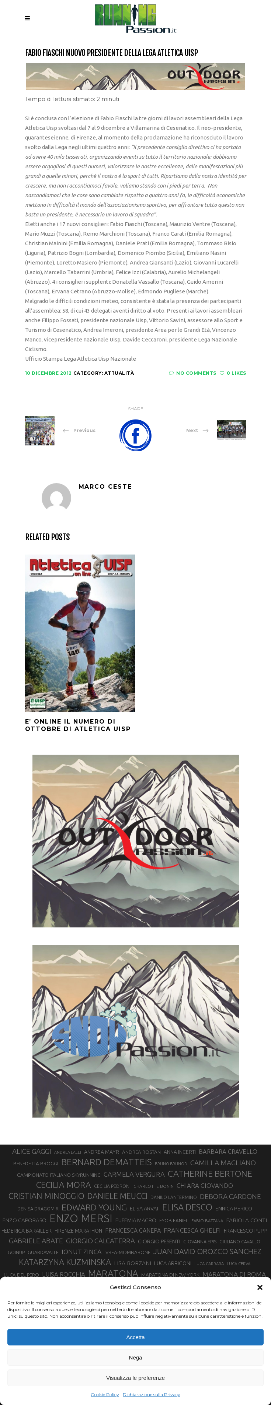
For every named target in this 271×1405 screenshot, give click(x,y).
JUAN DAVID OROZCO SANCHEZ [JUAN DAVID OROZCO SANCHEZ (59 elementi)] (207, 1251)
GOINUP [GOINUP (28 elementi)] (16, 1252)
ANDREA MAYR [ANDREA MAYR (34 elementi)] (101, 1152)
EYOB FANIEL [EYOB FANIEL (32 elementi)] (173, 1220)
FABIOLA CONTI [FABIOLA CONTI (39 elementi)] (246, 1220)
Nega (135, 1357)
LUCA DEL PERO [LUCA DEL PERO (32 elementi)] (21, 1275)
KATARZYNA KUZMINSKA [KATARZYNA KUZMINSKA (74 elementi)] (65, 1262)
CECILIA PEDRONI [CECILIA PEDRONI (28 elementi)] (112, 1186)
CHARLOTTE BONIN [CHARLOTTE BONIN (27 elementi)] (153, 1186)
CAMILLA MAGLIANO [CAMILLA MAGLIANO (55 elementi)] (223, 1163)
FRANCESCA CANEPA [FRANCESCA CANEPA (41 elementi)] (133, 1230)
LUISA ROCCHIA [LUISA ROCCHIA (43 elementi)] (63, 1274)
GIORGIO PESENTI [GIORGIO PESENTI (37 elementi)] (159, 1241)
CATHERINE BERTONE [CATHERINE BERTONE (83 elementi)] (210, 1173)
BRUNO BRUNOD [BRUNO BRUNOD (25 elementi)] (171, 1164)
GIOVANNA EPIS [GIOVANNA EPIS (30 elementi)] (199, 1241)
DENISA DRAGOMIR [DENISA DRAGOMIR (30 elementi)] (38, 1208)
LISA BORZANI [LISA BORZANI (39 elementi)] (132, 1263)
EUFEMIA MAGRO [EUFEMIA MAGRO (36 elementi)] (135, 1220)
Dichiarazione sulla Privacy (151, 1394)
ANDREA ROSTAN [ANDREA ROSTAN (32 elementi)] (141, 1152)
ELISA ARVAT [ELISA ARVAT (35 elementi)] (144, 1208)
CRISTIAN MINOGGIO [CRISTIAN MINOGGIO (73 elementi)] (46, 1195)
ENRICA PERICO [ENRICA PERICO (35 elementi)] (233, 1208)
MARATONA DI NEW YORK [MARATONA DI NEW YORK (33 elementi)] (170, 1275)
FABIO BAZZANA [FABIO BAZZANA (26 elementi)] (207, 1220)
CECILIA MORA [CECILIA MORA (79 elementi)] (63, 1184)
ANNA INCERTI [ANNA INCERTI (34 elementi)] (180, 1152)
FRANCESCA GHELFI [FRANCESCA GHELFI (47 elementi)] (192, 1230)
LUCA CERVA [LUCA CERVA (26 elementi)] (238, 1263)
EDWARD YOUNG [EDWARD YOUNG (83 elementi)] (94, 1207)
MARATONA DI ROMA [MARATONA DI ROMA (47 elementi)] (234, 1274)
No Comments (192, 373)
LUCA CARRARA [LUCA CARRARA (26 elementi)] (209, 1263)
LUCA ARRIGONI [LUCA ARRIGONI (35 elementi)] (172, 1263)
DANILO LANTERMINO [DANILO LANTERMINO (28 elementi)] (173, 1197)
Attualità (119, 373)
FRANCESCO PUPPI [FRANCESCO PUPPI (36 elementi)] (246, 1230)
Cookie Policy (105, 1394)
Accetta (135, 1337)
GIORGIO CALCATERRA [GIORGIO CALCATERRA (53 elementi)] (100, 1241)
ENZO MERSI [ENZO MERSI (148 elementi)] (80, 1218)
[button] (260, 1287)
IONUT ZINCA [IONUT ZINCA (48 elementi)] (81, 1251)
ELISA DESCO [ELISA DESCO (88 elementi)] (187, 1207)
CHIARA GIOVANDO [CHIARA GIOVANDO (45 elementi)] (205, 1185)
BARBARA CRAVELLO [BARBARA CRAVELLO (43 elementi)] (228, 1151)
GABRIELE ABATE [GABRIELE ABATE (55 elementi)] (36, 1241)
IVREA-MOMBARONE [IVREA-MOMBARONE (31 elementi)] (127, 1252)
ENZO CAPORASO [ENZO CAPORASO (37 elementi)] (24, 1220)
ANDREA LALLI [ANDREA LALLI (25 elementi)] (67, 1152)
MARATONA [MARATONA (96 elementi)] (113, 1273)
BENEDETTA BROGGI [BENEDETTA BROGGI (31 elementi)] (35, 1163)
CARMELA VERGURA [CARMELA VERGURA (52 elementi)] (134, 1174)
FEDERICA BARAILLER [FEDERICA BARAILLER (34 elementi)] (26, 1231)
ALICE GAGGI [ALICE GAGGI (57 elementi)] (31, 1151)
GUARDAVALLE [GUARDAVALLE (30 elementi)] (43, 1252)
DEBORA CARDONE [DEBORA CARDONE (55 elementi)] (230, 1196)
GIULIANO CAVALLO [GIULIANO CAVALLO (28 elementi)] (239, 1241)
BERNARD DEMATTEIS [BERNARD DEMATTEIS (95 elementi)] (106, 1162)
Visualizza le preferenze (135, 1378)
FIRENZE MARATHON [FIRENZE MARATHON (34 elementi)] (78, 1231)
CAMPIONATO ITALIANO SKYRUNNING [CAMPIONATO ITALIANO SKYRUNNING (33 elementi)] (59, 1175)
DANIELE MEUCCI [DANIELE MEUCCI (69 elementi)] (117, 1196)
